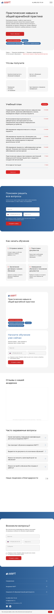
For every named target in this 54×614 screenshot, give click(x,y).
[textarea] (23, 548)
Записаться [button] (13, 172)
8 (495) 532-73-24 (37, 2)
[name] (23, 209)
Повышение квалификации (18, 52)
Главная (8, 52)
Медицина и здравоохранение (34, 52)
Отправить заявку (13, 223)
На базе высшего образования (13, 54)
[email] (31, 214)
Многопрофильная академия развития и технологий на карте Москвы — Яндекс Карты (27, 419)
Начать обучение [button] (15, 34)
